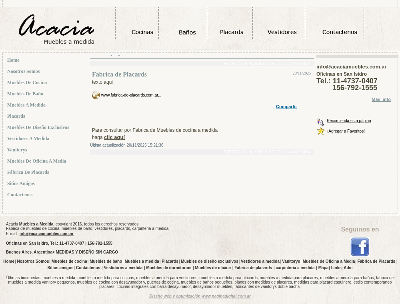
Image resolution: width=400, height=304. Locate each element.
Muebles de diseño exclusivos (39, 127)
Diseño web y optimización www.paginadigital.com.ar (200, 296)
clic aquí (114, 137)
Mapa (323, 268)
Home (14, 60)
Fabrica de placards (253, 268)
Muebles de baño (26, 94)
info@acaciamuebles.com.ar (351, 67)
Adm (348, 268)
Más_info (381, 99)
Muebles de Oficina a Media (37, 161)
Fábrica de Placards (29, 172)
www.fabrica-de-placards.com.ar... (130, 95)
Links (336, 268)
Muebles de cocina (27, 82)
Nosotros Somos (24, 71)
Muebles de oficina (213, 268)
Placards (17, 116)
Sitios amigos (21, 183)
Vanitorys (18, 150)
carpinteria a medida (295, 268)
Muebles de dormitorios (169, 268)
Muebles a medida (27, 105)
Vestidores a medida (29, 138)
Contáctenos (20, 194)
